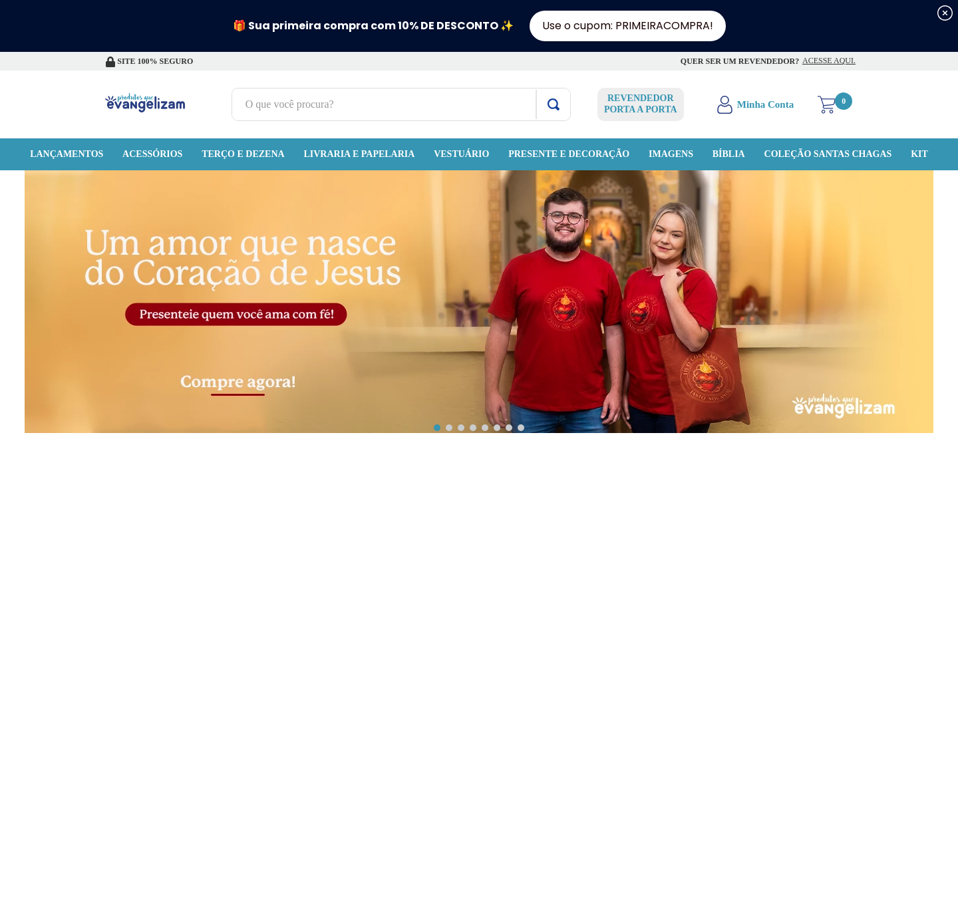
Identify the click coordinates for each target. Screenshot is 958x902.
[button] (437, 427)
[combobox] (378, 104)
